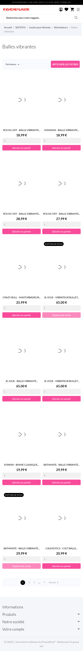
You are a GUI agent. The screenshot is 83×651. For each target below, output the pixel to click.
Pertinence (11, 64)
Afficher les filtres (65, 64)
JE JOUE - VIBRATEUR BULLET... (61, 297)
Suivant (54, 582)
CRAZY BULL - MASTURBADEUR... (22, 297)
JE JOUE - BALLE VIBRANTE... (21, 380)
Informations (12, 607)
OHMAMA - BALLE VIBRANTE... (61, 129)
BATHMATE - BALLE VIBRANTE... (62, 464)
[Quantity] (21, 140)
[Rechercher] (41, 17)
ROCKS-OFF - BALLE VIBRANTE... (21, 129)
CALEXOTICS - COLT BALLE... (61, 548)
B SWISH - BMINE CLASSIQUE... (21, 464)
